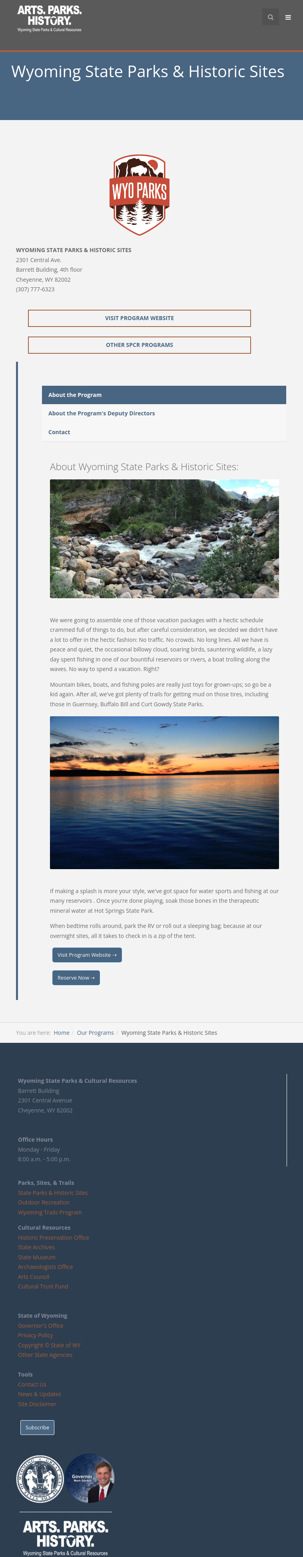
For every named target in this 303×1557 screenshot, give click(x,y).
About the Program (75, 395)
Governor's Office (41, 1325)
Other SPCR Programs (139, 345)
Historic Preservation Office (53, 1237)
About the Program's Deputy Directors (101, 413)
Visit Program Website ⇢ (87, 954)
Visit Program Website (139, 318)
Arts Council (33, 1276)
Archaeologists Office (45, 1266)
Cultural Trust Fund (43, 1286)
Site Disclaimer (37, 1404)
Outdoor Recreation (44, 1202)
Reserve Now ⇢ (76, 977)
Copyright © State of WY (49, 1345)
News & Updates (39, 1394)
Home (62, 1032)
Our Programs (95, 1032)
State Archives (36, 1247)
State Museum (37, 1257)
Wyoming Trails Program (50, 1212)
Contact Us (32, 1384)
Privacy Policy (35, 1335)
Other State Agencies (45, 1355)
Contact (59, 432)
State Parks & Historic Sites (53, 1192)
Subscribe (37, 1427)
